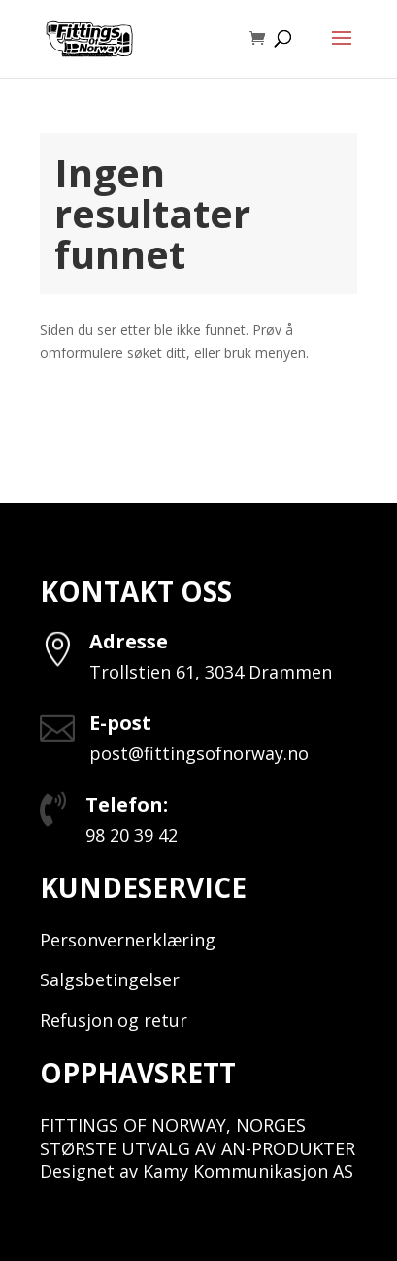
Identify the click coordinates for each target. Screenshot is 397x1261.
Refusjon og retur (113, 1020)
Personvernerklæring (127, 939)
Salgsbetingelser (110, 979)
